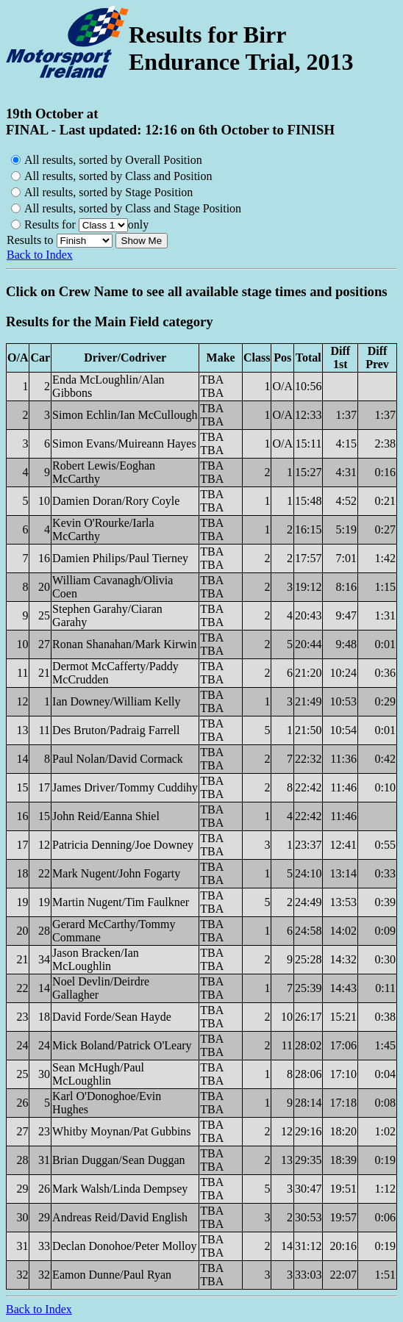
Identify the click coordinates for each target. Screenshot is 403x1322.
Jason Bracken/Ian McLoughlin (95, 959)
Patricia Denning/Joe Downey (122, 844)
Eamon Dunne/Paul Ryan (111, 1274)
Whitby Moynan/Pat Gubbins (121, 1131)
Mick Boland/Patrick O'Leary (122, 1045)
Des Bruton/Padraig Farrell (115, 730)
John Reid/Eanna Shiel (106, 816)
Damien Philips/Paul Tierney (120, 558)
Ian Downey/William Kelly (116, 701)
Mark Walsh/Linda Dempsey (120, 1188)
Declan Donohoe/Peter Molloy (124, 1246)
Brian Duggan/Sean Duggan (118, 1160)
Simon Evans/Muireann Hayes (124, 443)
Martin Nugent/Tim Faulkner (120, 902)
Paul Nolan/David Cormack (117, 758)
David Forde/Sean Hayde (111, 1016)
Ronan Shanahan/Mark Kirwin (124, 644)
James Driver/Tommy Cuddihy (125, 787)
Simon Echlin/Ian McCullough (124, 415)
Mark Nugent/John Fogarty (116, 873)
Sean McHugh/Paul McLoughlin (98, 1074)
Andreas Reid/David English (120, 1217)
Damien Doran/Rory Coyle (115, 501)
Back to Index (40, 254)
